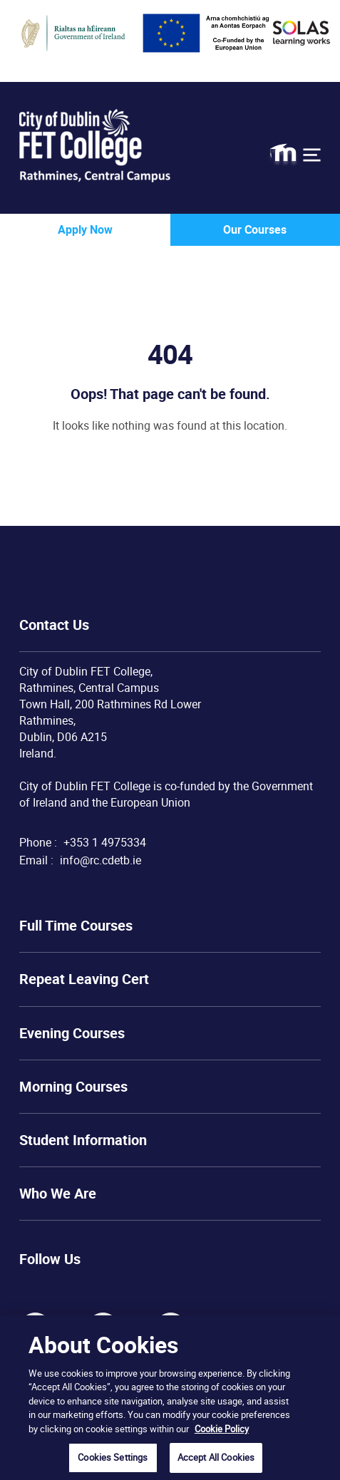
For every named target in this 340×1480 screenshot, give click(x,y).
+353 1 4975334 (104, 842)
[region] (170, 1397)
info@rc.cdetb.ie (100, 860)
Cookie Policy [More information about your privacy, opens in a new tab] (222, 1428)
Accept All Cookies (215, 1457)
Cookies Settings (113, 1457)
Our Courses (255, 229)
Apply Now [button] (85, 229)
